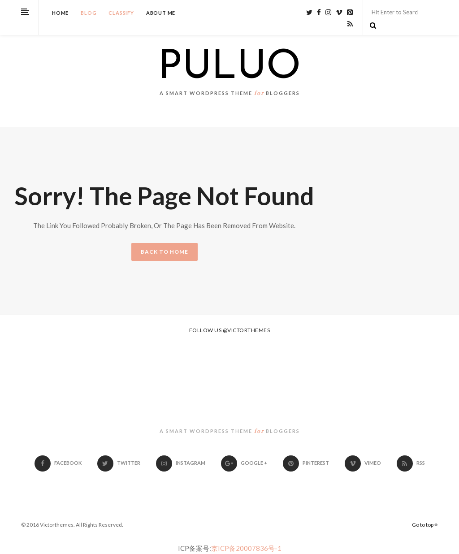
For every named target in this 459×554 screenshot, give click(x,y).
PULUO (229, 68)
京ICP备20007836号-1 (246, 548)
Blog (88, 13)
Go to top (425, 524)
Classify (121, 13)
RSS (411, 463)
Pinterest (306, 463)
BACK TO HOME (164, 251)
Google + (244, 463)
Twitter (118, 463)
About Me (160, 13)
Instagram (180, 463)
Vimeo (363, 463)
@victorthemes (246, 330)
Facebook (58, 463)
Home (60, 13)
